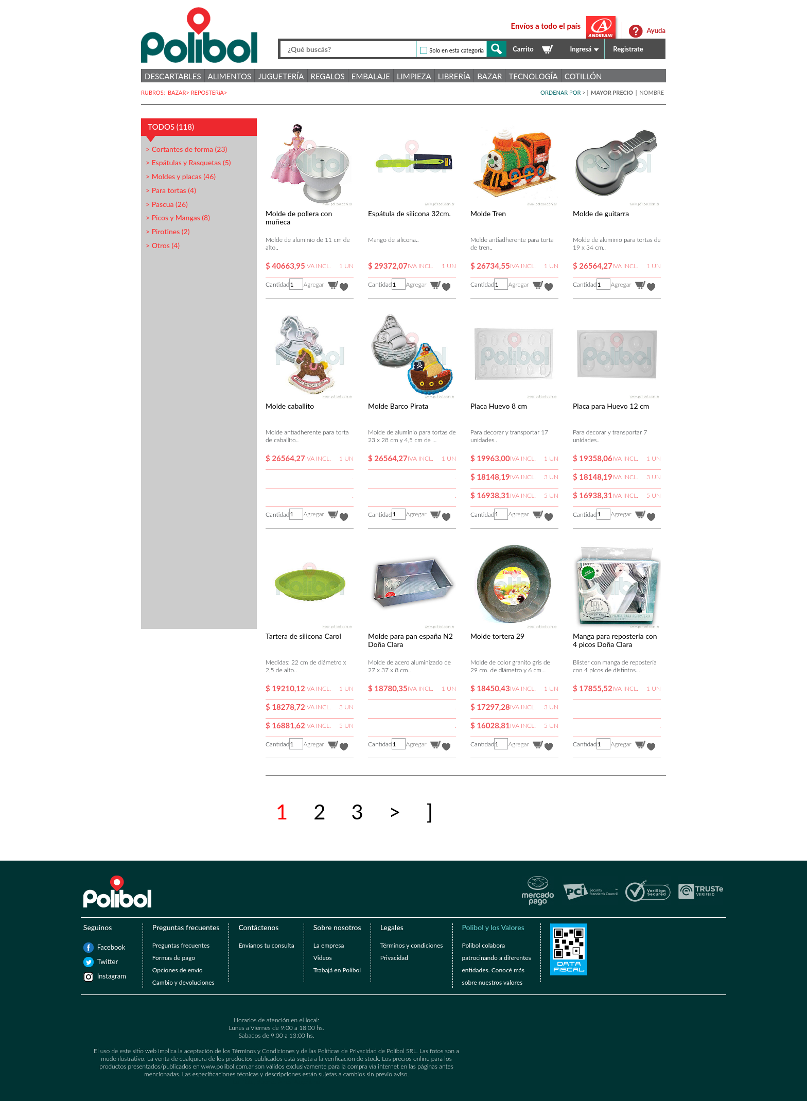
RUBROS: (154, 92)
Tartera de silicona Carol (303, 636)
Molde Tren (488, 213)
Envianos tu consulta (266, 945)
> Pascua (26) (167, 204)
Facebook (102, 947)
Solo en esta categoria (456, 50)
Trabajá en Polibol (337, 970)
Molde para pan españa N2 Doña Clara (410, 640)
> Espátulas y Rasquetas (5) (188, 162)
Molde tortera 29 (497, 636)
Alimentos (230, 76)
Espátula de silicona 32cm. (409, 213)
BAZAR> (179, 92)
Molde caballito (290, 405)
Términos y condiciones (411, 945)
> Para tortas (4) (171, 190)
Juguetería (281, 76)
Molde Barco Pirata (398, 405)
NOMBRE (651, 92)
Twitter (102, 961)
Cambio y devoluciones (183, 982)
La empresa (328, 945)
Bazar (489, 76)
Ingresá (581, 49)
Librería (454, 76)
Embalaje (371, 76)
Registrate (628, 49)
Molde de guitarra (601, 213)
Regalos (328, 76)
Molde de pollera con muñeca (299, 217)
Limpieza (414, 76)
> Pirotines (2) (167, 231)
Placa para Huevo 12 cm (611, 405)
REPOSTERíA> (210, 92)
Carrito (523, 49)
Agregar (313, 284)
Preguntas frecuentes (180, 945)
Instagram (102, 976)
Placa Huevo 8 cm (498, 405)
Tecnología (532, 76)
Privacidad (394, 958)
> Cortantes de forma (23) (186, 149)
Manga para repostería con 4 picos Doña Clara (615, 640)
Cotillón (583, 76)
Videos (322, 958)
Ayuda (655, 30)
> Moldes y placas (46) (181, 176)
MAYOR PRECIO (613, 92)
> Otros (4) (163, 245)
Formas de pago (173, 958)
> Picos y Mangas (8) (178, 217)
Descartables (173, 76)
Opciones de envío (177, 970)
